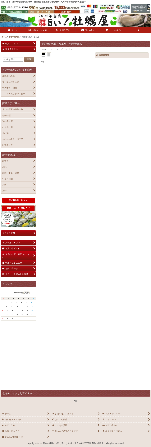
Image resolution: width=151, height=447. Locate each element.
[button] (63, 30)
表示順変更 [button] (102, 55)
